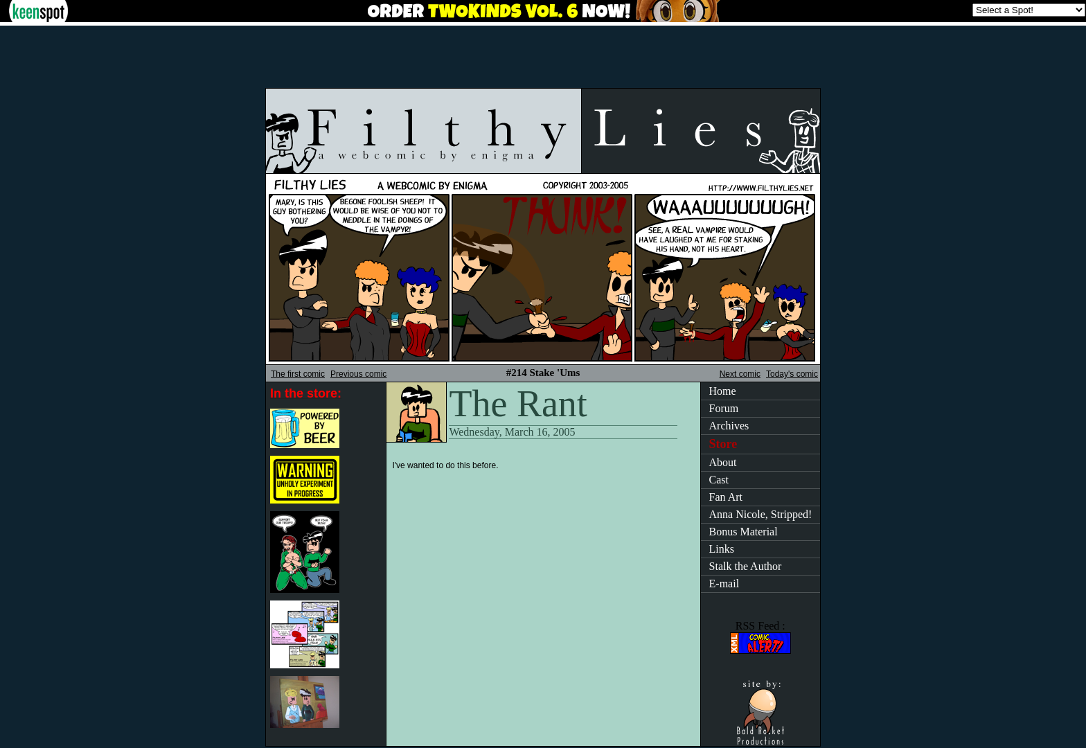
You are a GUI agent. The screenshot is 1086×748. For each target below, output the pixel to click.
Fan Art (725, 497)
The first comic (298, 374)
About (723, 462)
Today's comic (792, 374)
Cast (719, 480)
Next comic (740, 374)
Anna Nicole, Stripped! (760, 514)
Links (721, 549)
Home (722, 391)
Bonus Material (743, 531)
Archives (729, 425)
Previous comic (358, 374)
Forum (724, 408)
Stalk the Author (745, 566)
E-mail (724, 583)
